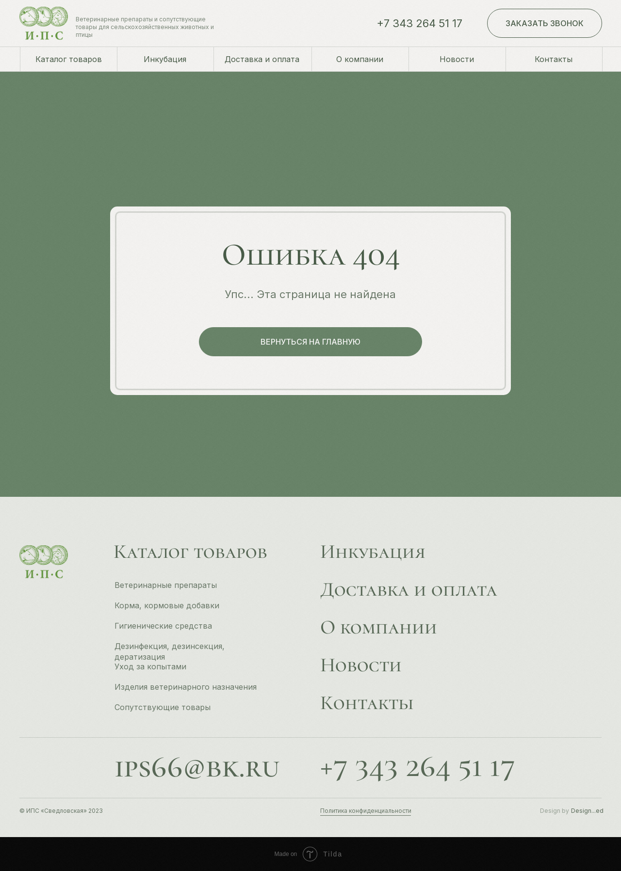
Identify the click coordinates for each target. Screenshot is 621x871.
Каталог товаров (190, 551)
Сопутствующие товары (162, 707)
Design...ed (587, 810)
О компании (378, 627)
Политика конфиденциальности (365, 810)
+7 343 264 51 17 (419, 23)
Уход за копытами (150, 666)
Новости (361, 665)
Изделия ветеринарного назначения (185, 687)
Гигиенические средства (163, 626)
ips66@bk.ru (196, 766)
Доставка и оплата (408, 589)
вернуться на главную (310, 342)
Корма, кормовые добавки (166, 605)
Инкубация (372, 551)
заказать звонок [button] (545, 23)
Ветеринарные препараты (165, 585)
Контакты (366, 703)
